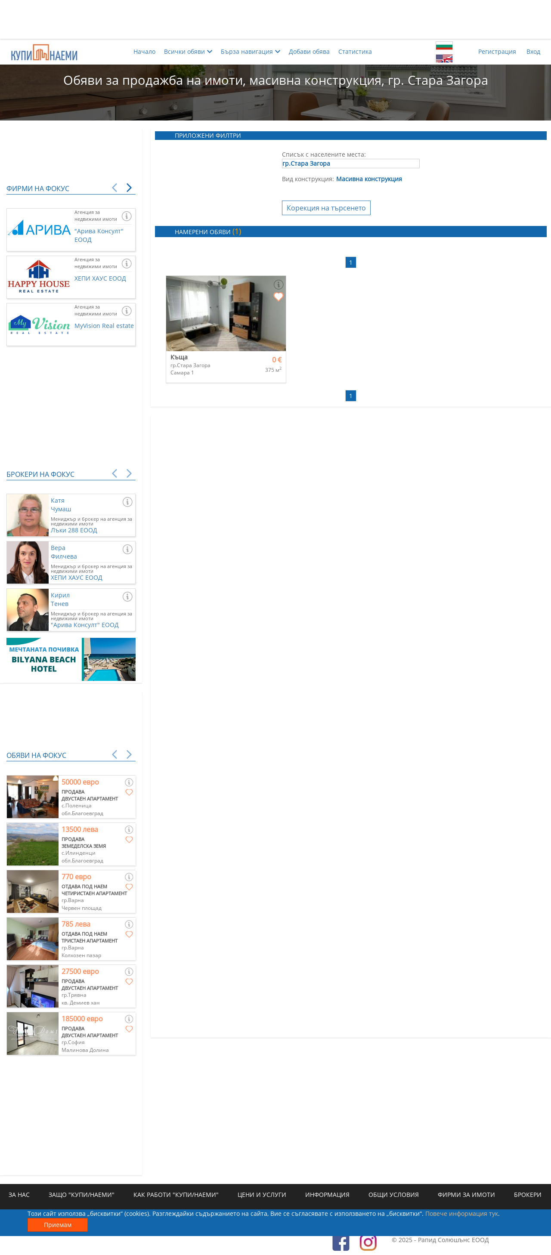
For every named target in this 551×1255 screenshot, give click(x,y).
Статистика (355, 51)
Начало (144, 51)
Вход (533, 51)
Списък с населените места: (324, 154)
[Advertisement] (275, 19)
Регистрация (497, 51)
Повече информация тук (461, 1213)
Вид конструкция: (308, 179)
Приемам (57, 1225)
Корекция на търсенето (326, 208)
